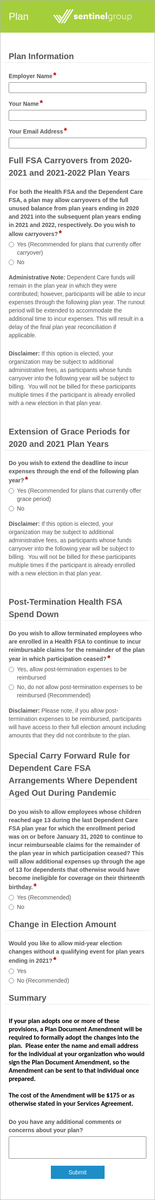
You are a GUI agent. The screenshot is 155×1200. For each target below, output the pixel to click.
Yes (21, 971)
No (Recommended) (43, 980)
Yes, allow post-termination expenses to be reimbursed (72, 673)
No (20, 262)
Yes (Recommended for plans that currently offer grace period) (79, 494)
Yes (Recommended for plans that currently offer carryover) (79, 248)
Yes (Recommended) (44, 897)
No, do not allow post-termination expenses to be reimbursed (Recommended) (80, 691)
